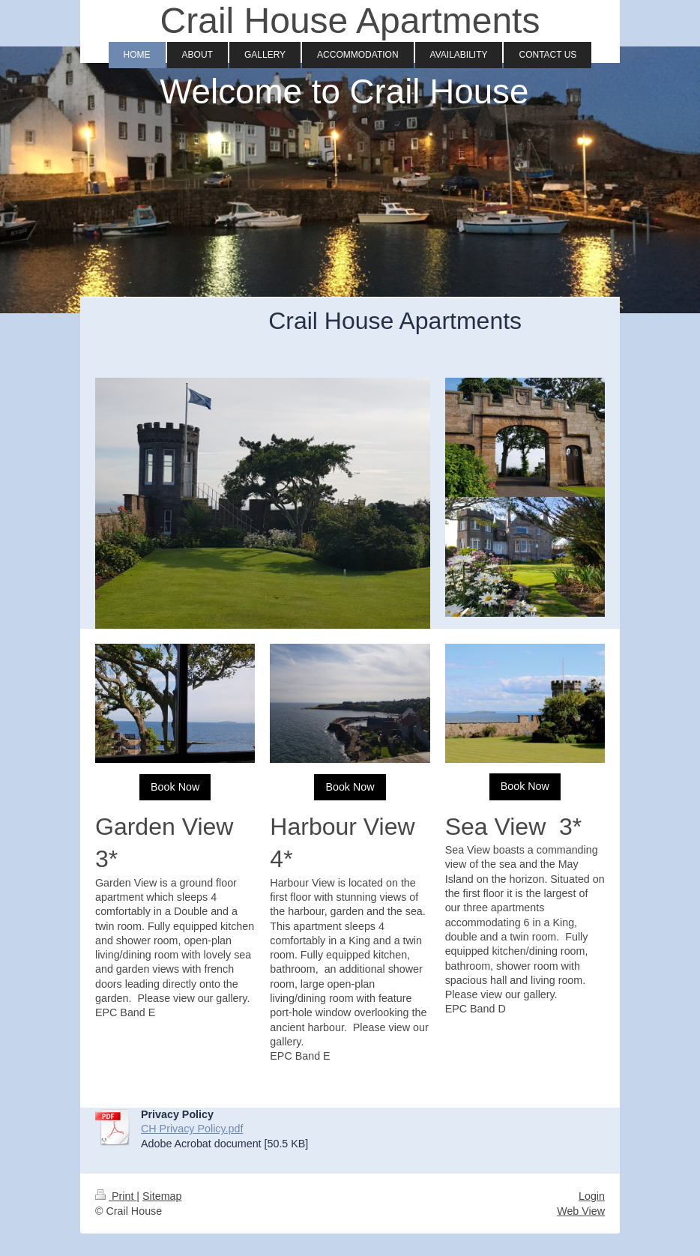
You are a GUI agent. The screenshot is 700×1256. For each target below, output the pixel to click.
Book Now (175, 787)
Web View (581, 1211)
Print (115, 1196)
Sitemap (161, 1196)
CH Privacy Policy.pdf (192, 1129)
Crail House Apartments (350, 20)
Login (592, 1196)
